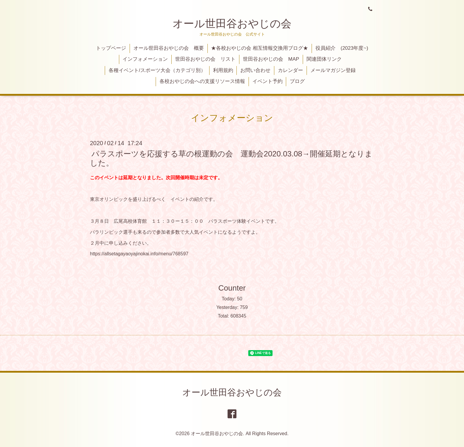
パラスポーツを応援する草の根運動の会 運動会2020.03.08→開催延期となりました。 (231, 158)
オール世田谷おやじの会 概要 (168, 48)
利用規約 (223, 70)
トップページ (111, 48)
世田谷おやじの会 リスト (205, 59)
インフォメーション (145, 59)
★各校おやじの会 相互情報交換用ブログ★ (259, 48)
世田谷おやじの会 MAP (271, 59)
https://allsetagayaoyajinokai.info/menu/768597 (139, 253)
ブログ (297, 81)
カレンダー (290, 70)
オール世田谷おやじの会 (232, 23)
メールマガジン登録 (333, 70)
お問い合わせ (255, 70)
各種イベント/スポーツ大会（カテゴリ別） (157, 70)
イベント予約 (267, 81)
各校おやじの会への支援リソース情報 (202, 81)
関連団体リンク (324, 59)
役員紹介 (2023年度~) (341, 48)
